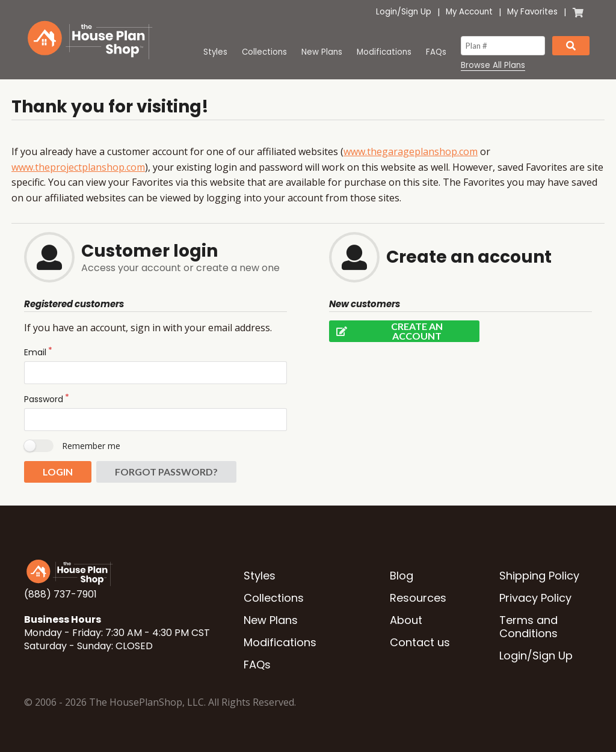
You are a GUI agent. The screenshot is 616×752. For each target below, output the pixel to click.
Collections (264, 52)
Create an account (386, 331)
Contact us (420, 642)
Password (43, 399)
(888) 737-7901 (60, 594)
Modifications (384, 52)
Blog (401, 575)
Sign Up (416, 12)
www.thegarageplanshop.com (410, 151)
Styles (215, 52)
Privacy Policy (535, 597)
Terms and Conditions (528, 627)
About (406, 620)
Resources (418, 597)
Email (35, 352)
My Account (469, 12)
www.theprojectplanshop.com (78, 167)
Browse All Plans (493, 65)
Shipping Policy (539, 575)
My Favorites (532, 12)
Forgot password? (166, 471)
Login (386, 12)
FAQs (436, 52)
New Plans (321, 52)
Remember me (91, 445)
